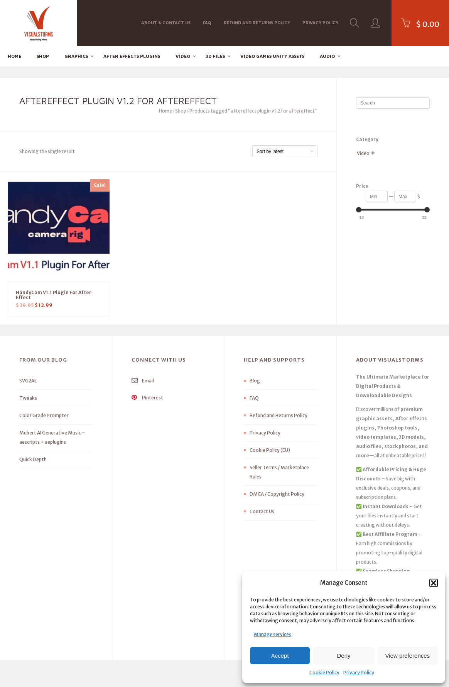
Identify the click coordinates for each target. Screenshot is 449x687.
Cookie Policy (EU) (270, 450)
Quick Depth (33, 459)
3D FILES (215, 56)
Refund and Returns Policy (257, 22)
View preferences (407, 655)
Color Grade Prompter (44, 415)
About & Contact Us (166, 22)
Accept (280, 655)
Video (183, 56)
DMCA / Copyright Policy (277, 494)
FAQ (207, 22)
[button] (433, 583)
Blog (255, 381)
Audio (327, 56)
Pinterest (147, 398)
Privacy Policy (358, 672)
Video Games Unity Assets (272, 56)
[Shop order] (284, 151)
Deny (343, 655)
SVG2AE (28, 381)
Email (143, 381)
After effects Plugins (131, 56)
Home (14, 56)
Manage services (272, 634)
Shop (43, 56)
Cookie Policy (324, 672)
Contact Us (262, 511)
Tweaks (28, 398)
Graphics (76, 56)
